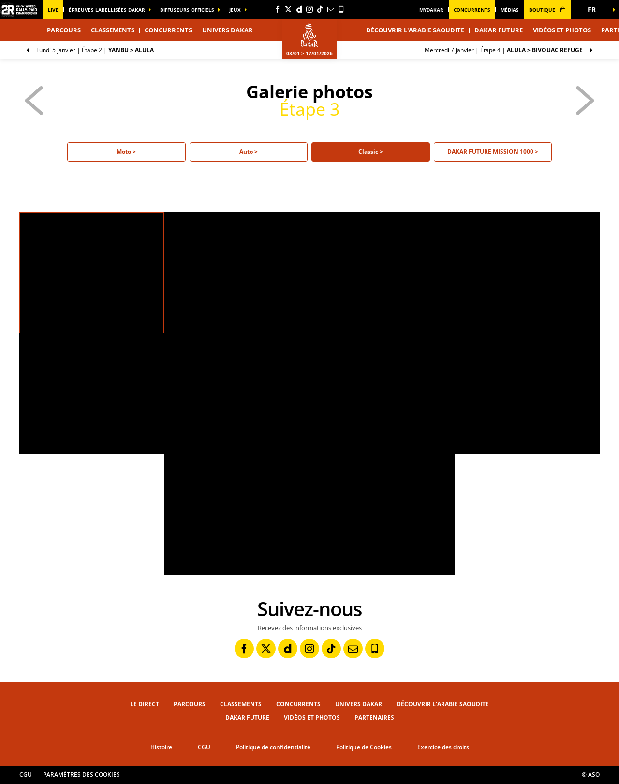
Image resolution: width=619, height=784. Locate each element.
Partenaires (374, 717)
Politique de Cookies (364, 747)
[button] (595, 9)
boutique (547, 9)
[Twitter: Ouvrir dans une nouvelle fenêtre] (288, 9)
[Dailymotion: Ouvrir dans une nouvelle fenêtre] (298, 9)
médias (510, 9)
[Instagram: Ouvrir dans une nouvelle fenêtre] (309, 9)
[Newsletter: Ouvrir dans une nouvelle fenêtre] (330, 9)
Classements (112, 30)
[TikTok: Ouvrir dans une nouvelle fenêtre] (320, 9)
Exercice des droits (443, 747)
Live (53, 9)
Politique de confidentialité (273, 747)
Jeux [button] (235, 9)
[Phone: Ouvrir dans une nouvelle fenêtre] (341, 9)
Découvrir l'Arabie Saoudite (415, 30)
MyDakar (431, 9)
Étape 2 (95, 50)
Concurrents (472, 9)
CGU (204, 747)
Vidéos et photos (562, 30)
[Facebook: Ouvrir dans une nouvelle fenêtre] (277, 9)
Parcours (190, 704)
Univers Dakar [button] (227, 30)
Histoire (161, 747)
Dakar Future (498, 30)
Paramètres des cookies (81, 774)
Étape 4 (504, 50)
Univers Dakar (358, 704)
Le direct (144, 704)
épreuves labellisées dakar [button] (107, 9)
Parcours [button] (64, 30)
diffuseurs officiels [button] (187, 9)
